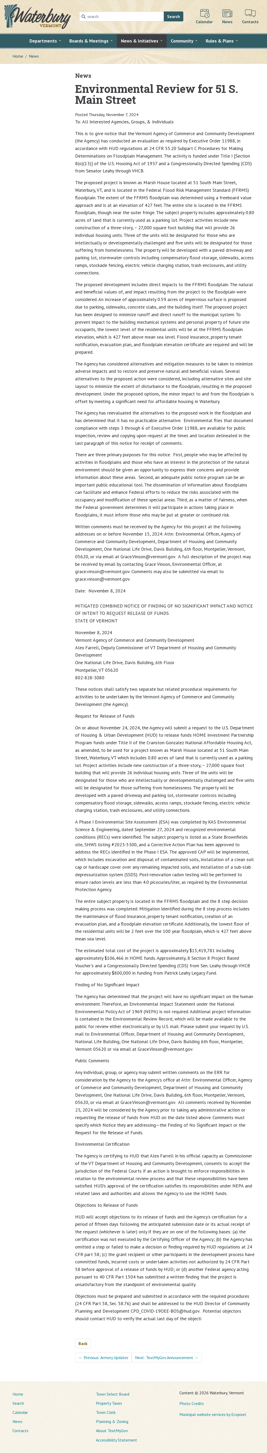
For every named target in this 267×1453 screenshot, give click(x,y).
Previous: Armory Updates (103, 1357)
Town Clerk (106, 1412)
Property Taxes (109, 1403)
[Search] (121, 16)
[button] (45, 41)
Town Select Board (112, 1394)
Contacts (20, 1430)
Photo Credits (191, 1403)
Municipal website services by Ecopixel (212, 1414)
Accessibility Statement (116, 1440)
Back (82, 1343)
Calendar (20, 1412)
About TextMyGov (112, 1430)
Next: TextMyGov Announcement (166, 1357)
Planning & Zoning (112, 1421)
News (34, 56)
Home (18, 56)
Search (173, 16)
